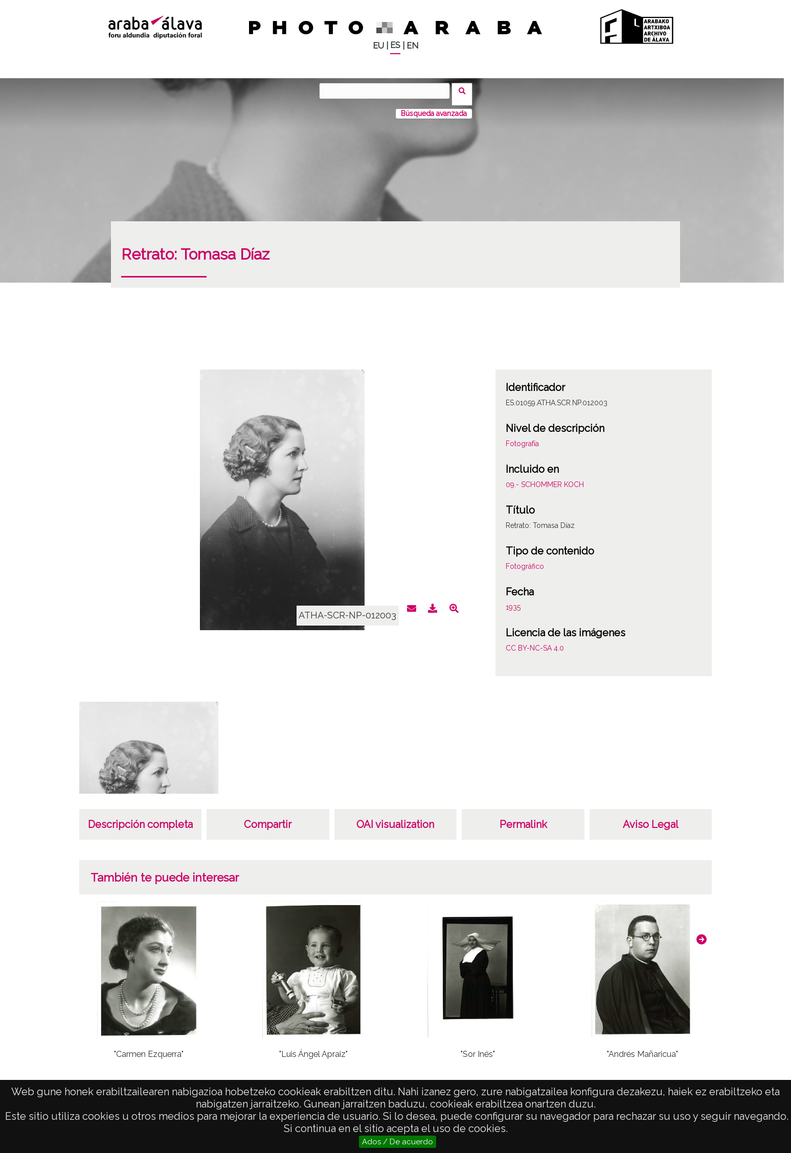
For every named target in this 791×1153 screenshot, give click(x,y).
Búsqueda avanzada (434, 107)
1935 (513, 600)
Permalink (523, 818)
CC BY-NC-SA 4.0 (535, 641)
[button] (701, 933)
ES (395, 45)
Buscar (465, 90)
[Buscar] (388, 91)
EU (378, 46)
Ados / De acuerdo (397, 1141)
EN (412, 46)
